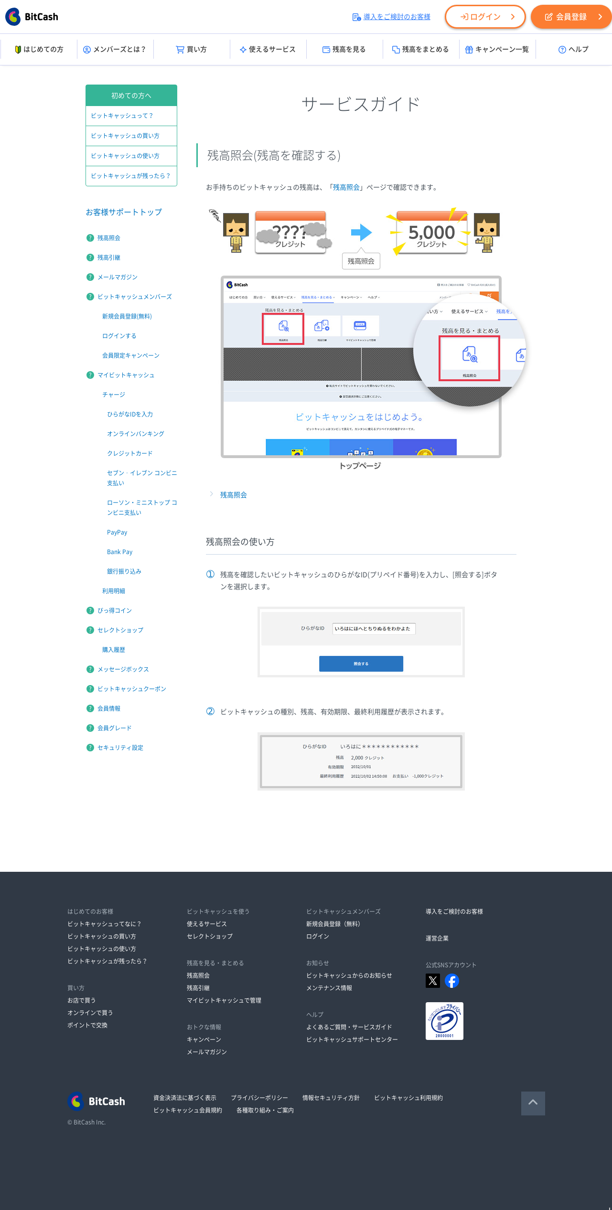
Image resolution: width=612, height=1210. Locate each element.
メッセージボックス (123, 669)
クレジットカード (130, 453)
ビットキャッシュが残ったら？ (131, 176)
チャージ (113, 394)
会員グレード (114, 728)
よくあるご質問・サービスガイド (349, 1027)
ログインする (119, 336)
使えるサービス (268, 50)
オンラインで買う (90, 1013)
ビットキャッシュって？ (122, 115)
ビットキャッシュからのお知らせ (349, 975)
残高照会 (346, 187)
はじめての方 (38, 49)
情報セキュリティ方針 (331, 1098)
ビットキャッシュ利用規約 (408, 1098)
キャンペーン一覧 (497, 50)
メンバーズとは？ (115, 50)
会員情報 (108, 708)
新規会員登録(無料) (127, 316)
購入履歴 (113, 650)
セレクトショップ (120, 630)
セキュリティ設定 (120, 747)
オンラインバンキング (135, 434)
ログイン (481, 17)
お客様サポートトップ (124, 212)
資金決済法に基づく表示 (184, 1098)
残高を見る (344, 50)
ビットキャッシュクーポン (131, 689)
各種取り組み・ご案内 (265, 1110)
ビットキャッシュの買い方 (125, 136)
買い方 (191, 50)
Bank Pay (119, 552)
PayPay (117, 532)
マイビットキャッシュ (126, 375)
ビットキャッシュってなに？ (104, 924)
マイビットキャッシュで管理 (224, 1000)
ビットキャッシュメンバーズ (134, 297)
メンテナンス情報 (329, 988)
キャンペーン (204, 1039)
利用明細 (113, 591)
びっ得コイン (114, 610)
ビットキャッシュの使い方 (125, 156)
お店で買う (81, 1000)
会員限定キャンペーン (131, 355)
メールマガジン (117, 277)
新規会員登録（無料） (335, 924)
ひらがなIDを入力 (130, 414)
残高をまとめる (420, 50)
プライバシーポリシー (259, 1098)
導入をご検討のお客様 (391, 16)
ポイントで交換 (87, 1025)
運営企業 (437, 938)
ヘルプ (573, 50)
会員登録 (566, 17)
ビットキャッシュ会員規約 (187, 1110)
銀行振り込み (124, 571)
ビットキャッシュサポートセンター (352, 1039)
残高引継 (108, 257)
